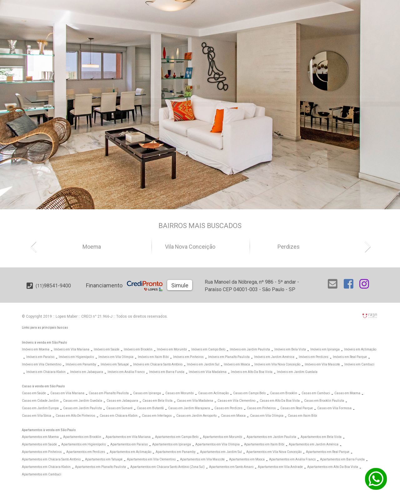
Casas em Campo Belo (249, 393)
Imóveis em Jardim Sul (203, 364)
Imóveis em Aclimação (360, 349)
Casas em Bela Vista (157, 400)
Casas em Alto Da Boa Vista (280, 400)
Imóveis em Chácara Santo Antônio (157, 364)
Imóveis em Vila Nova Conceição (277, 364)
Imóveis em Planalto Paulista (229, 357)
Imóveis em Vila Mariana (71, 349)
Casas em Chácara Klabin (119, 415)
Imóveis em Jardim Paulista (250, 349)
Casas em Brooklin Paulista (324, 400)
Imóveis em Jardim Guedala (297, 372)
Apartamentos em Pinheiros (42, 452)
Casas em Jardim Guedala (82, 400)
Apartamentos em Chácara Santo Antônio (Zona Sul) (167, 467)
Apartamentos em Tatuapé (103, 459)
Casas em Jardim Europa (40, 408)
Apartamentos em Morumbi (222, 437)
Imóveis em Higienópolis (76, 357)
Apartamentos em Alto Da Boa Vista (332, 467)
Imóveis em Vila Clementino (41, 364)
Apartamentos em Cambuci (41, 474)
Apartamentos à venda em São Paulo (49, 430)
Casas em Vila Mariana (67, 393)
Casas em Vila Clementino (236, 400)
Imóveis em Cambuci (359, 364)
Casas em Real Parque (296, 408)
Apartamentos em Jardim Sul (221, 452)
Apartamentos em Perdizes (85, 452)
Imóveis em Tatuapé (115, 364)
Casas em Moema (347, 393)
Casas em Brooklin (283, 393)
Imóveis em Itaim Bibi (153, 357)
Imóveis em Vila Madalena (208, 372)
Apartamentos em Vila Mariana (128, 437)
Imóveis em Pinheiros (188, 357)
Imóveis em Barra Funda (166, 372)
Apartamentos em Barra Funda (342, 459)
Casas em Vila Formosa (334, 408)
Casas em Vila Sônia (36, 415)
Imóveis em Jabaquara (86, 372)
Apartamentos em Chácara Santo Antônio (51, 459)
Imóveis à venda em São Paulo (44, 342)
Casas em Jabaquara (122, 400)
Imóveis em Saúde (106, 349)
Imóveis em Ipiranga (325, 349)
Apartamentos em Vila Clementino (151, 459)
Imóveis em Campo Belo (208, 349)
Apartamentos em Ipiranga (171, 444)
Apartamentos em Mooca (247, 459)
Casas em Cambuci (316, 393)
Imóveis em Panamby (81, 364)
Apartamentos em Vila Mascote (202, 459)
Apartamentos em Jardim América (313, 444)
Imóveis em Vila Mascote (322, 364)
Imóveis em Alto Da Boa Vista (251, 372)
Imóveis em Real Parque (350, 357)
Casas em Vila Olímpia (266, 415)
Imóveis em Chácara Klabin (46, 372)
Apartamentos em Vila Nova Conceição (274, 452)
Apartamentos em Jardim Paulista (271, 437)
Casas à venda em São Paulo (43, 386)
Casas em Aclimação (213, 393)
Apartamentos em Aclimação (130, 452)
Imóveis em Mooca (237, 364)
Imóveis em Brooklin (138, 349)
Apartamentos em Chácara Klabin (46, 467)
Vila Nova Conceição (201, 247)
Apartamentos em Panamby (176, 452)
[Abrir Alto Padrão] (245, 78)
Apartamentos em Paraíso (129, 444)
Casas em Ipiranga (147, 393)
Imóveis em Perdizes (313, 357)
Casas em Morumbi (179, 393)
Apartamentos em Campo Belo (176, 437)
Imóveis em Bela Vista (290, 349)
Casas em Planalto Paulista (109, 393)
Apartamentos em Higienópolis (83, 444)
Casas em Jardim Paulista (82, 408)
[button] (36, 246)
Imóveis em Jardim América (274, 357)
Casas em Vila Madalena (195, 400)
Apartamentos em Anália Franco (292, 459)
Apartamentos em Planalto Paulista (100, 467)
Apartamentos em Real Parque (327, 452)
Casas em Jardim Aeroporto (196, 415)
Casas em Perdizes (228, 408)
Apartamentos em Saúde (39, 444)
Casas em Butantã (150, 408)
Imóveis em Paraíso (40, 357)
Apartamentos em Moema (40, 437)
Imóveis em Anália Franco (126, 372)
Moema (102, 247)
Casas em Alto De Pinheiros (75, 415)
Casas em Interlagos (157, 415)
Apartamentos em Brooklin (82, 437)
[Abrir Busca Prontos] (361, 97)
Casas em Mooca (233, 415)
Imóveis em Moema (35, 349)
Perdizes (299, 247)
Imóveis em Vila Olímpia (115, 357)
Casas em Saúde (34, 393)
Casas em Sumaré (119, 408)
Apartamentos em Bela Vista (321, 437)
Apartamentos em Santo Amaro (231, 467)
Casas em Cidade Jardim (40, 400)
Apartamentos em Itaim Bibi (264, 444)
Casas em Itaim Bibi (302, 415)
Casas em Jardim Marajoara (189, 408)
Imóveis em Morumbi (172, 349)
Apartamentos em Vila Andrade (280, 467)
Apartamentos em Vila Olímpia (217, 444)
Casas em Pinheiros (261, 408)
